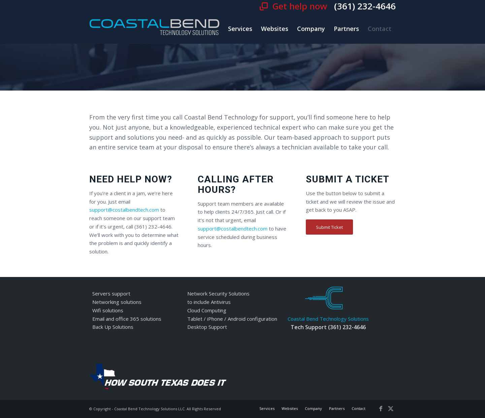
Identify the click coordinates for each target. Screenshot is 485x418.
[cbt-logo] (154, 28)
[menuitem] (240, 28)
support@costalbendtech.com (124, 209)
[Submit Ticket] (329, 227)
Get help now (300, 6)
